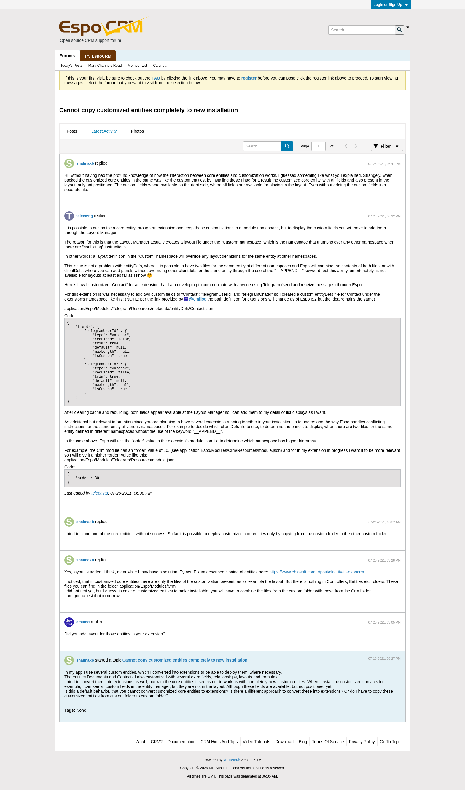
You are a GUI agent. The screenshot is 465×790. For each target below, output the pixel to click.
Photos (137, 131)
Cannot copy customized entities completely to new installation (185, 660)
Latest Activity (104, 131)
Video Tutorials (256, 741)
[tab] (72, 131)
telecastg (84, 216)
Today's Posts (71, 65)
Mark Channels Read (105, 65)
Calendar (160, 65)
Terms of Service (328, 741)
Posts (72, 131)
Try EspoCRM (97, 56)
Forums (67, 55)
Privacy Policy (362, 741)
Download (284, 741)
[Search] (361, 30)
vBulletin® (232, 760)
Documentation (181, 741)
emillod (199, 299)
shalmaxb (85, 163)
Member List (137, 65)
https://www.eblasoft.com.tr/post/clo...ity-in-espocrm (316, 572)
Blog (303, 741)
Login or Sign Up (390, 5)
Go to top (389, 741)
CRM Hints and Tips (219, 741)
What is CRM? (149, 741)
